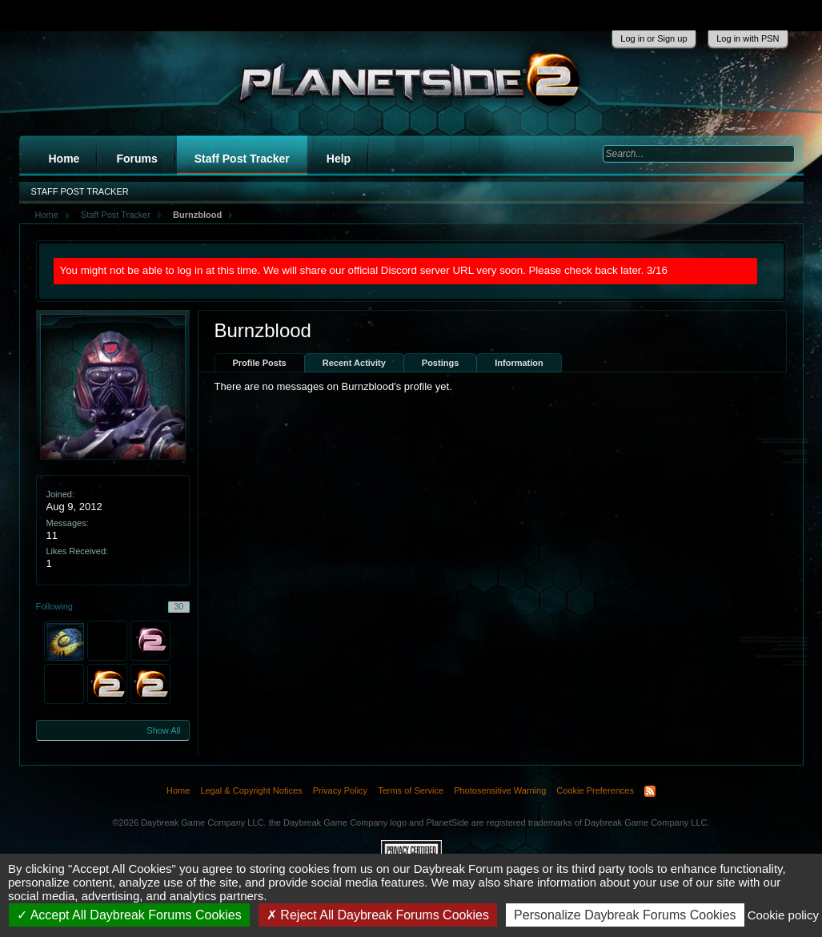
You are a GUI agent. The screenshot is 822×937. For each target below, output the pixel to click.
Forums (136, 158)
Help (339, 158)
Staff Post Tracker (242, 158)
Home (64, 158)
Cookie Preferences (595, 790)
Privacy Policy (340, 790)
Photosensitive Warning (500, 790)
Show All (163, 730)
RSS (650, 791)
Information (519, 363)
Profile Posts (260, 363)
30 (178, 606)
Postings (440, 363)
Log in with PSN (747, 38)
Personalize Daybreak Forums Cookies (625, 915)
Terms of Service (410, 790)
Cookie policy (783, 915)
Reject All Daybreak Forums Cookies (378, 915)
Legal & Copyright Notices (251, 790)
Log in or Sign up (653, 38)
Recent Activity (354, 363)
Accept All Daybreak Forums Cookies (129, 915)
